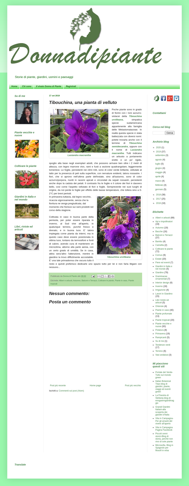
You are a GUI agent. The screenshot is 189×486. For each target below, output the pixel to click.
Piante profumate (163, 313)
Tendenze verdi (162, 345)
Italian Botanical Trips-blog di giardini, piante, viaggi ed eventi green (163, 386)
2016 (159, 203)
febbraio (159, 185)
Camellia (159, 245)
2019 (159, 151)
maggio (159, 172)
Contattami (159, 113)
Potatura (159, 330)
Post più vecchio (133, 385)
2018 (159, 194)
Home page (95, 385)
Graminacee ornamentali (161, 277)
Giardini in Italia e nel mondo (163, 267)
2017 (159, 199)
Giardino (159, 272)
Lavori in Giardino (163, 293)
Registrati (71, 86)
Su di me (159, 341)
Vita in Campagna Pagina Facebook (164, 428)
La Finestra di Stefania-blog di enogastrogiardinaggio (164, 399)
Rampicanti (160, 337)
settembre (160, 155)
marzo (158, 181)
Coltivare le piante (106, 280)
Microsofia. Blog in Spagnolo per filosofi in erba (164, 448)
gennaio (159, 189)
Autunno (77, 280)
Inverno (159, 286)
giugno (158, 168)
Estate (158, 259)
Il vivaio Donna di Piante (48, 86)
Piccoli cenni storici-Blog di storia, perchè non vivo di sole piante (164, 437)
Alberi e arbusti (65, 280)
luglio (158, 164)
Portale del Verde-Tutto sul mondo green (164, 375)
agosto (158, 159)
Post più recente (58, 385)
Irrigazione (160, 290)
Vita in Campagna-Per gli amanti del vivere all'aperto (164, 421)
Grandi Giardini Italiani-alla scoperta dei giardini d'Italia (162, 411)
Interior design (162, 282)
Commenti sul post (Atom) (71, 390)
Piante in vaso (121, 280)
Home (14, 86)
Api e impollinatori (164, 221)
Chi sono (26, 86)
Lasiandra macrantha (79, 155)
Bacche (159, 231)
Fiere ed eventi (162, 262)
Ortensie (159, 306)
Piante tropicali (162, 320)
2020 (159, 147)
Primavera (160, 333)
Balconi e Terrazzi (89, 280)
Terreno (159, 351)
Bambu (158, 241)
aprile (158, 176)
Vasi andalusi (161, 355)
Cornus (158, 255)
